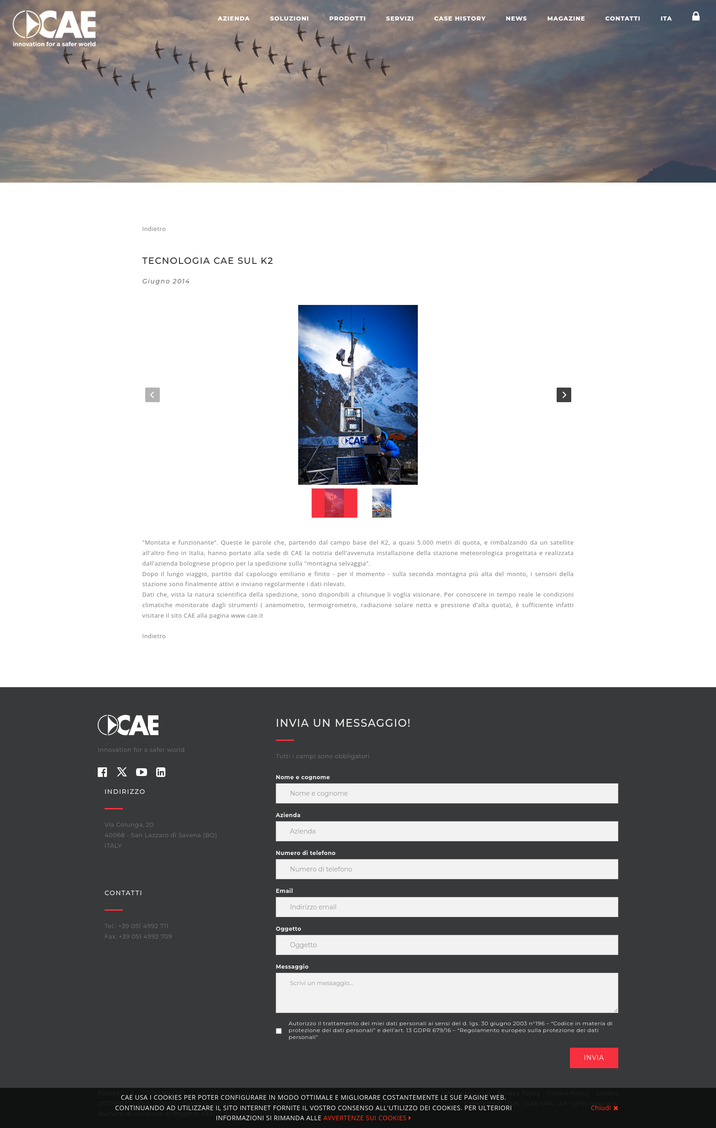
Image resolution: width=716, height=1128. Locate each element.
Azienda (234, 18)
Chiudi (604, 1107)
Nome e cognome (303, 777)
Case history (460, 18)
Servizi (400, 18)
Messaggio (292, 966)
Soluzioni (289, 18)
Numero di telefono (306, 853)
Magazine (566, 18)
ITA (666, 18)
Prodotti (347, 18)
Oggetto (288, 928)
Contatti (623, 18)
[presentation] (345, 1065)
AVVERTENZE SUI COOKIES (367, 1117)
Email (284, 890)
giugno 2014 (166, 281)
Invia (594, 1058)
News (516, 18)
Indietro (154, 229)
